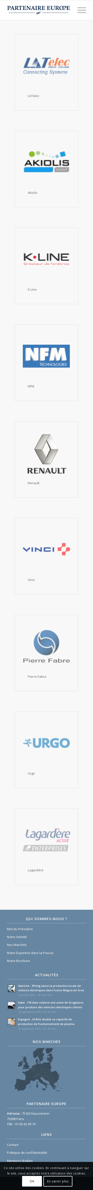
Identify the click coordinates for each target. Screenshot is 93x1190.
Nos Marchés (17, 944)
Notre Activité (17, 937)
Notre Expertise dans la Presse (30, 953)
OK (32, 1181)
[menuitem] (79, 10)
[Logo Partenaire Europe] (38, 10)
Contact (12, 1144)
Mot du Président (20, 929)
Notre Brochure (18, 961)
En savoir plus (57, 1181)
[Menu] (79, 10)
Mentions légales (20, 1160)
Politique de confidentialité (27, 1152)
